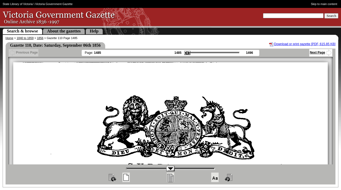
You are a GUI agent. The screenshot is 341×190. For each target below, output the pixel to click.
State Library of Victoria (18, 4)
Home (9, 38)
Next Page (321, 52)
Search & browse (22, 31)
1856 (40, 38)
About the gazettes (64, 31)
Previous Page (23, 52)
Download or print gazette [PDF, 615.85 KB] (304, 44)
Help (94, 31)
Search (331, 16)
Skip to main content (324, 4)
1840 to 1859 (25, 38)
